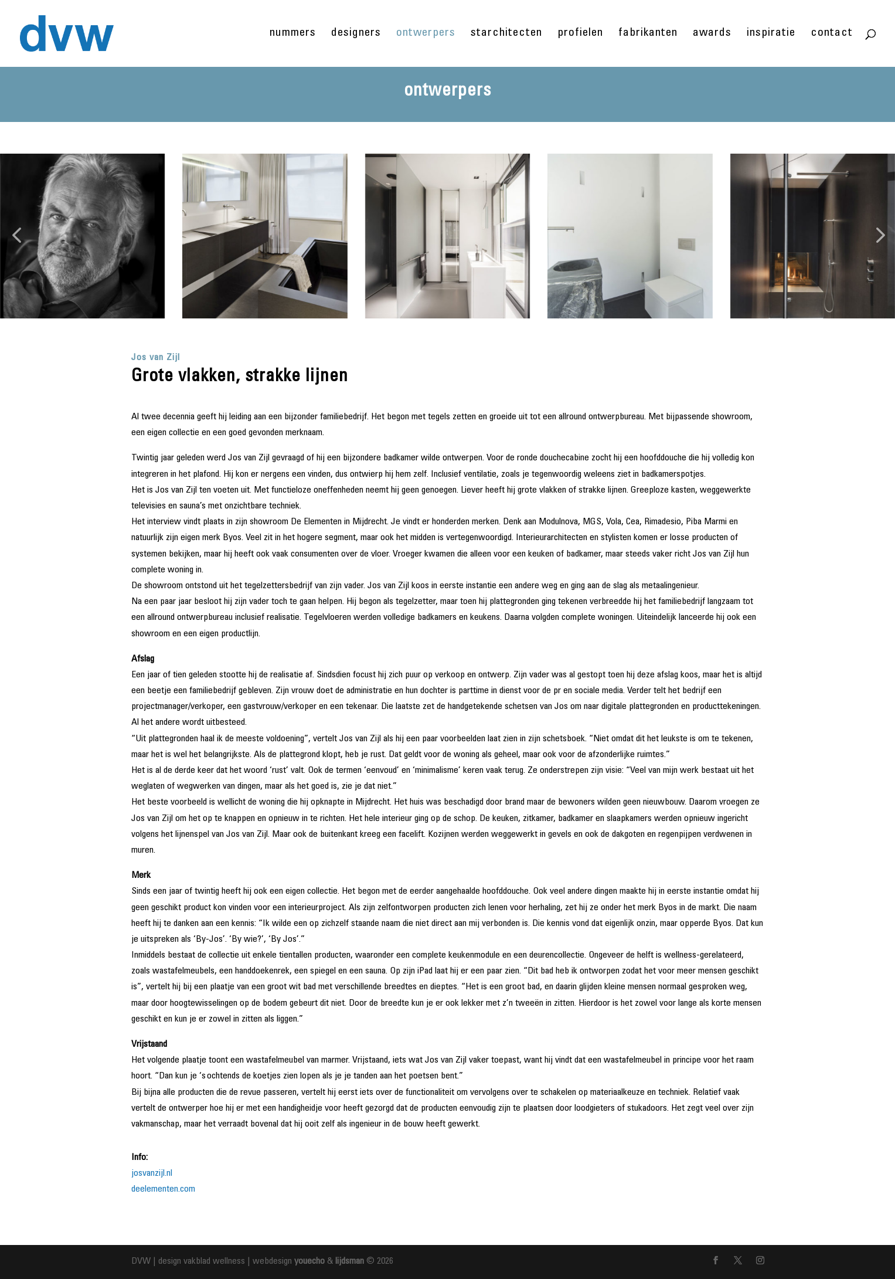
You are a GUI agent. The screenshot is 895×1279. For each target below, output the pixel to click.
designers (356, 34)
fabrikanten (648, 34)
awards (712, 34)
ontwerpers (425, 34)
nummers (293, 34)
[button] (16, 236)
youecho (309, 1261)
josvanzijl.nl (151, 1173)
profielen (580, 34)
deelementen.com (163, 1189)
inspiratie (771, 34)
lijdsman (349, 1261)
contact (832, 34)
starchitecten (506, 34)
